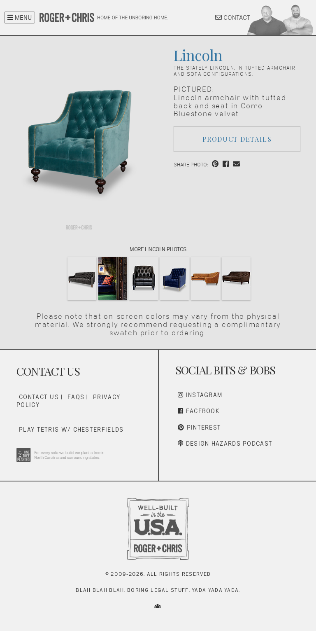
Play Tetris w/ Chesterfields (71, 429)
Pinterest (199, 427)
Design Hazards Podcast (225, 443)
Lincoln (198, 55)
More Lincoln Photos (158, 249)
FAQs (75, 396)
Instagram (200, 394)
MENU (19, 17)
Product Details (237, 139)
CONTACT (232, 17)
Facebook (199, 410)
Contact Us (39, 396)
